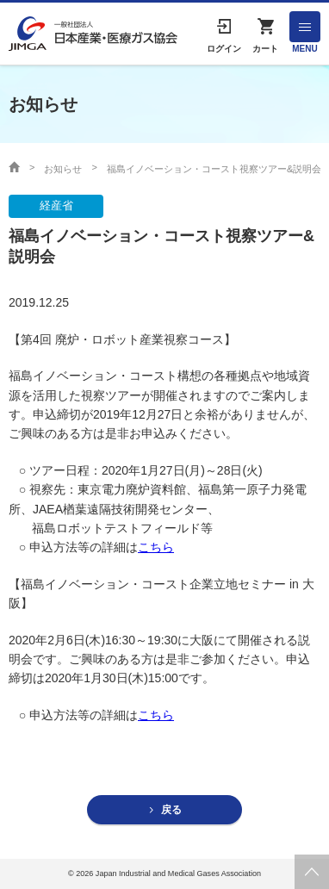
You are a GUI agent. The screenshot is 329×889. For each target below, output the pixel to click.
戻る (171, 810)
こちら (156, 547)
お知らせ (63, 169)
